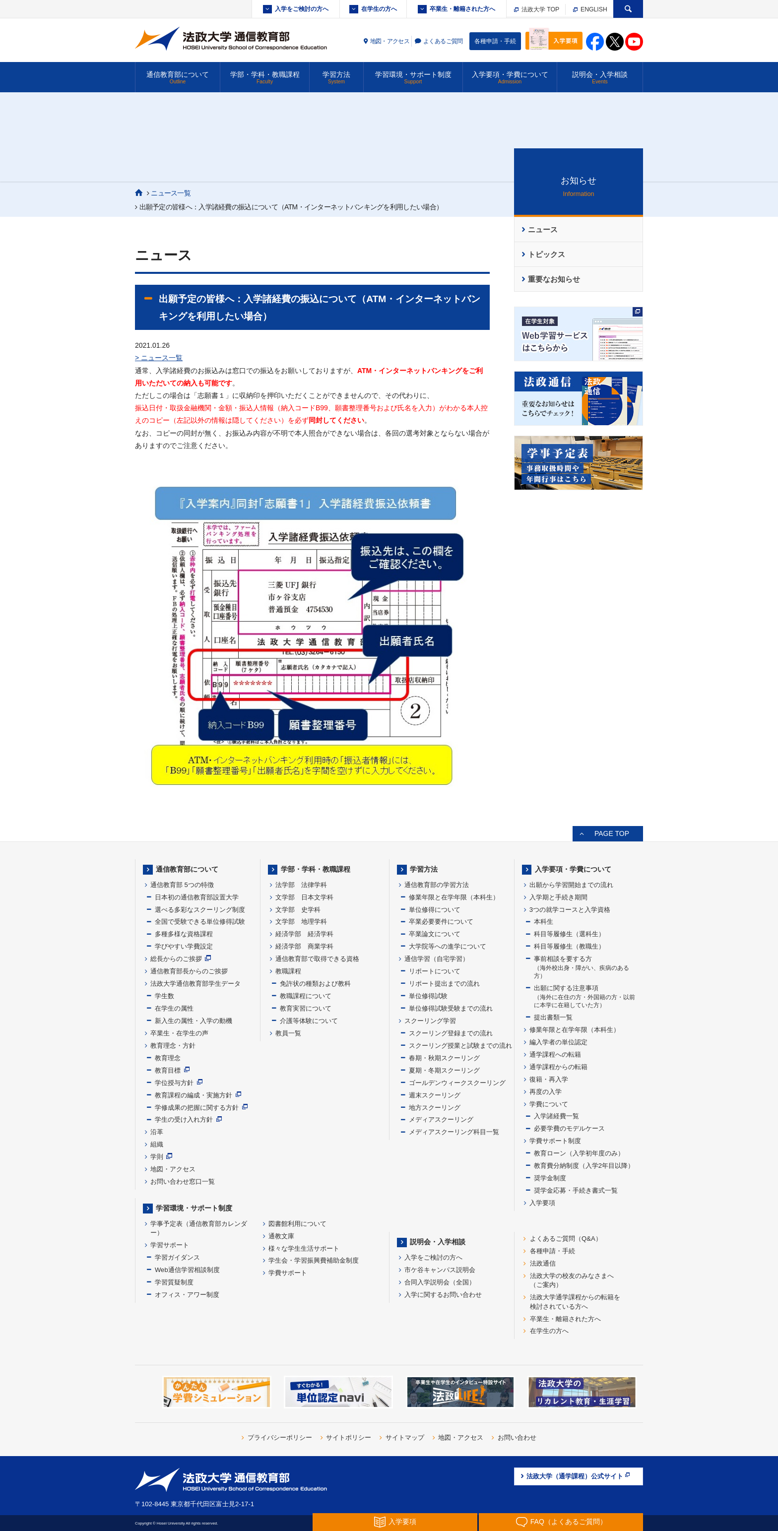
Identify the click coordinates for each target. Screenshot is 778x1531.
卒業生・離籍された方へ (462, 8)
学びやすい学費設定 (184, 946)
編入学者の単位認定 (558, 1042)
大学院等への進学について (447, 946)
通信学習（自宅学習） (436, 958)
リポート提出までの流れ (444, 983)
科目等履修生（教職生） (569, 946)
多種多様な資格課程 (184, 934)
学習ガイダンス (177, 1257)
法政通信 (543, 1263)
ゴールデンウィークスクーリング (457, 1082)
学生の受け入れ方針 (184, 1119)
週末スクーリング (434, 1095)
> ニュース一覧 (159, 358)
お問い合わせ (517, 1437)
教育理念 (168, 1058)
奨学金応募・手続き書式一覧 (576, 1190)
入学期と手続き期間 (558, 897)
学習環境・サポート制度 (413, 77)
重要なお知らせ (554, 279)
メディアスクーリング (441, 1119)
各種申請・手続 (495, 41)
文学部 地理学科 (301, 921)
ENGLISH (590, 9)
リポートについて (434, 971)
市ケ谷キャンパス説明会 (439, 1270)
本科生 (543, 921)
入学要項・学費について (510, 77)
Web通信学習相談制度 (187, 1270)
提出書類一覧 (553, 1017)
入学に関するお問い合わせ (443, 1294)
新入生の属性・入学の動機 (193, 1020)
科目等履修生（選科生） (569, 934)
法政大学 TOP (536, 9)
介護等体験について (309, 1020)
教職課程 (288, 971)
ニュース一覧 (171, 193)
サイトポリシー (348, 1437)
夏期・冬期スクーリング (444, 1070)
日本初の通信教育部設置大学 (197, 897)
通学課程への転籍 (555, 1054)
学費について (548, 1104)
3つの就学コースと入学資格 (569, 909)
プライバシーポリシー (280, 1437)
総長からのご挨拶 (176, 958)
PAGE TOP (611, 833)
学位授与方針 (174, 1082)
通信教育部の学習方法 (436, 885)
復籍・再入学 (548, 1079)
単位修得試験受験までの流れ (451, 1008)
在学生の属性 (174, 1008)
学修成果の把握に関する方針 (197, 1107)
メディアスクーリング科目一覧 (454, 1132)
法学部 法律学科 (301, 885)
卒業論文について (434, 934)
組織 (156, 1144)
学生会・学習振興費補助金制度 (313, 1260)
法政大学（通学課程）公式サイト (578, 1475)
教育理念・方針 (172, 1045)
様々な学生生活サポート (303, 1248)
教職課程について (305, 996)
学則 (156, 1156)
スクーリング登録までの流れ (451, 1033)
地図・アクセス (390, 41)
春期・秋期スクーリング (444, 1058)
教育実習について (305, 1008)
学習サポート (169, 1245)
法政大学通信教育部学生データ (195, 983)
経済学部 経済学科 (304, 934)
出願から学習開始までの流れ (571, 885)
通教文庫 (281, 1236)
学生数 (164, 996)
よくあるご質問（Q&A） (566, 1238)
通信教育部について (177, 77)
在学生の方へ (379, 8)
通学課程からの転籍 (558, 1067)
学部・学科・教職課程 (264, 77)
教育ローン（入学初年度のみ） (579, 1153)
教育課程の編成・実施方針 (193, 1095)
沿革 (156, 1132)
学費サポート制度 (555, 1141)
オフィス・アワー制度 (187, 1294)
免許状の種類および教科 (315, 983)
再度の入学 (545, 1091)
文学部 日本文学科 (304, 897)
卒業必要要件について (441, 921)
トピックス (546, 254)
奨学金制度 (550, 1178)
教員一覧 (288, 1033)
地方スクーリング (434, 1107)
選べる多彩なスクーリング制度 (200, 909)
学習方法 (336, 77)
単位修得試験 (428, 996)
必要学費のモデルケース (569, 1128)
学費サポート (287, 1272)
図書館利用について (297, 1223)
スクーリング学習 (430, 1020)
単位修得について (434, 909)
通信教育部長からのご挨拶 (189, 971)
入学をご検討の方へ (301, 8)
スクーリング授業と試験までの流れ (460, 1045)
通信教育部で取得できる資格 (317, 958)
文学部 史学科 (298, 909)
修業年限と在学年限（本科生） (454, 897)
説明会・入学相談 (600, 77)
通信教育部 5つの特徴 (182, 885)
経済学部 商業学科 (304, 946)
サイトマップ (405, 1437)
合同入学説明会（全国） (439, 1282)
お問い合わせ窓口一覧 (182, 1181)
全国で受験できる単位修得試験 (200, 921)
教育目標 (168, 1070)
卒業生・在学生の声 (179, 1033)
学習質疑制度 (174, 1282)
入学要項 (542, 1203)
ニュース (543, 230)
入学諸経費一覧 (556, 1116)
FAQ (561, 1522)
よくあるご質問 (443, 41)
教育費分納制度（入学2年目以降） (584, 1165)
